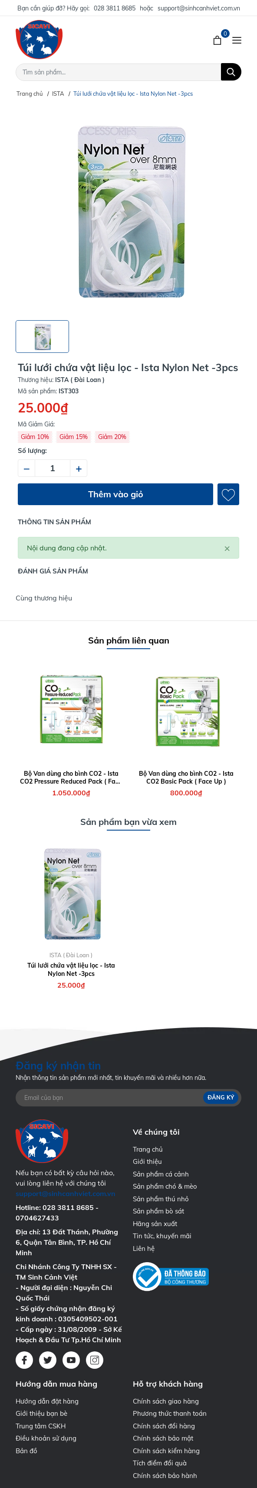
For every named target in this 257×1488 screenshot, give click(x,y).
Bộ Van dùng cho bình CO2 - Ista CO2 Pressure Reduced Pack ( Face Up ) (71, 777)
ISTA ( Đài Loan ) (70, 955)
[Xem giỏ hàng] (218, 39)
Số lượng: (32, 450)
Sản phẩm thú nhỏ (161, 1199)
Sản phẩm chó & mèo (165, 1186)
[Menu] (236, 39)
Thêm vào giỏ (115, 494)
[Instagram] (94, 1360)
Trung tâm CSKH (41, 1426)
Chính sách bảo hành (165, 1475)
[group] (128, 209)
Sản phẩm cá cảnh (161, 1174)
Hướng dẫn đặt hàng (47, 1401)
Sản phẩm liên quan (128, 640)
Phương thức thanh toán (170, 1413)
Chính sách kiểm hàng (166, 1451)
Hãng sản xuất (155, 1224)
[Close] (227, 547)
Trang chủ (148, 1149)
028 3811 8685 (114, 8)
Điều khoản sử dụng (46, 1438)
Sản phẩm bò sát (158, 1211)
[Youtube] (71, 1360)
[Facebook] (24, 1360)
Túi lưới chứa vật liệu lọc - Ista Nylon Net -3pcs (71, 969)
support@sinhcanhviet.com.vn (199, 8)
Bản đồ (26, 1451)
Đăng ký (221, 1097)
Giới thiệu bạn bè (41, 1413)
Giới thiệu (147, 1161)
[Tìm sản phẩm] (128, 72)
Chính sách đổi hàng (164, 1426)
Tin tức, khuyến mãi (162, 1236)
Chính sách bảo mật (163, 1438)
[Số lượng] (52, 468)
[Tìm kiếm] (231, 71)
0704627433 (37, 1217)
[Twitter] (47, 1360)
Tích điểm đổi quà (160, 1463)
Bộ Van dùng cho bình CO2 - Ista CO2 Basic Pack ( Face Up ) (186, 777)
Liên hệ (144, 1248)
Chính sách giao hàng (166, 1401)
